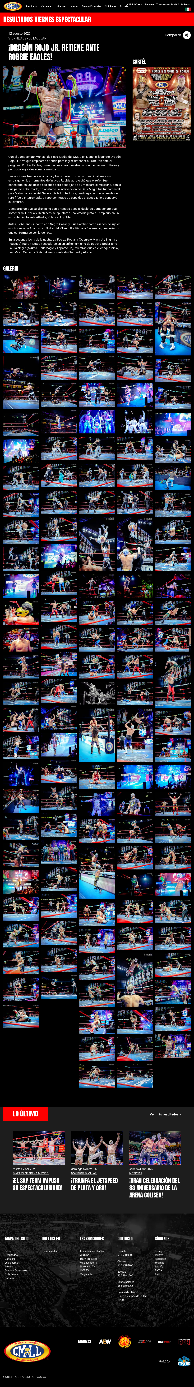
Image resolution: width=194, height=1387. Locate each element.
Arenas (9, 1266)
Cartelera (10, 1258)
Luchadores (11, 1262)
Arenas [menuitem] (74, 6)
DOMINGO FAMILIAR (84, 1173)
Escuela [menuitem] (124, 6)
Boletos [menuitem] (185, 4)
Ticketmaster (49, 1251)
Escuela (9, 1278)
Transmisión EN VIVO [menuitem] (167, 4)
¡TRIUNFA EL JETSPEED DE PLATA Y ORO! (94, 1184)
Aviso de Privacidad (22, 1377)
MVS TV (84, 1270)
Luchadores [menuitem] (61, 6)
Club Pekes (11, 1274)
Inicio (8, 1251)
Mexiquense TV (88, 1262)
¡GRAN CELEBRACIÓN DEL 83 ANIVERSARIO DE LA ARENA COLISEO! (154, 1187)
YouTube (84, 1255)
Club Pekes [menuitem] (110, 6)
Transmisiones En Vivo (93, 1251)
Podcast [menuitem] (149, 4)
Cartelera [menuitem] (46, 6)
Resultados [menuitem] (31, 6)
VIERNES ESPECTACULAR (27, 38)
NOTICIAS (135, 1173)
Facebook (160, 1258)
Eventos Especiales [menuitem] (91, 6)
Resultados (11, 1255)
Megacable (86, 1274)
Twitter (159, 1255)
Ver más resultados (164, 1114)
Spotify (159, 1266)
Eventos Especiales (16, 1270)
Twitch (158, 1274)
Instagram (160, 1251)
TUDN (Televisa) (89, 1258)
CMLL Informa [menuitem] (135, 4)
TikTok (158, 1270)
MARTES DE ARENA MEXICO (31, 1173)
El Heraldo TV (88, 1266)
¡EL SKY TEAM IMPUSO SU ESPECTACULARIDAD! (37, 1184)
